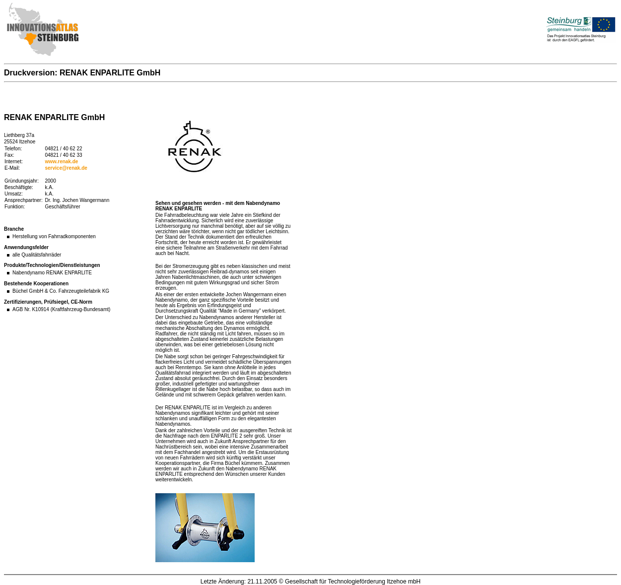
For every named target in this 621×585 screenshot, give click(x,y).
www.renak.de (61, 161)
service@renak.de (66, 168)
